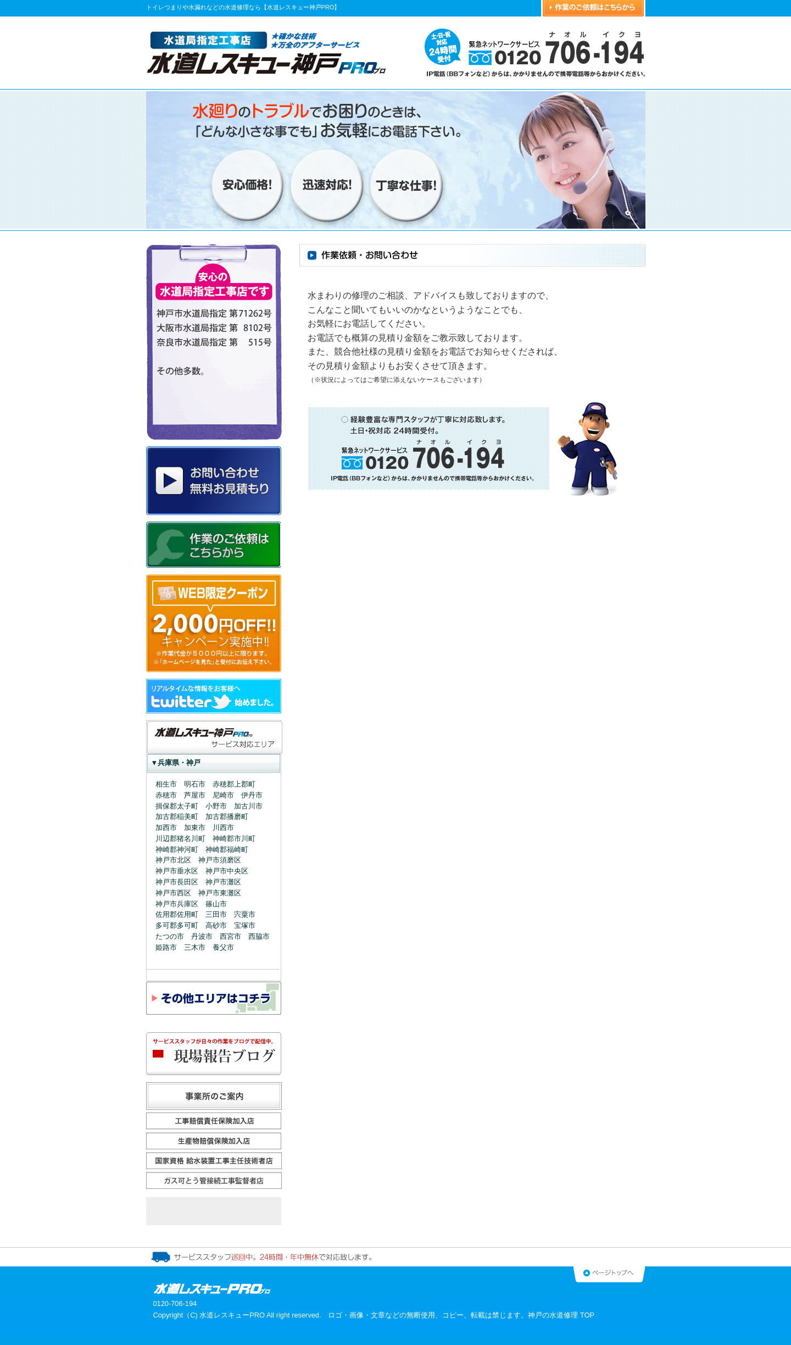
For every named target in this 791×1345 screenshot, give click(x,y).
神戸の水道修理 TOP (561, 1315)
